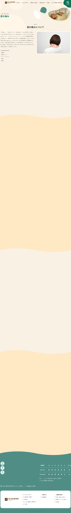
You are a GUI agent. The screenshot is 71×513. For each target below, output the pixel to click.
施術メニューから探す (61, 499)
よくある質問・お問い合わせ (47, 480)
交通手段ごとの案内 (31, 486)
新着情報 (44, 497)
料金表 (57, 502)
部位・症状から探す (60, 497)
